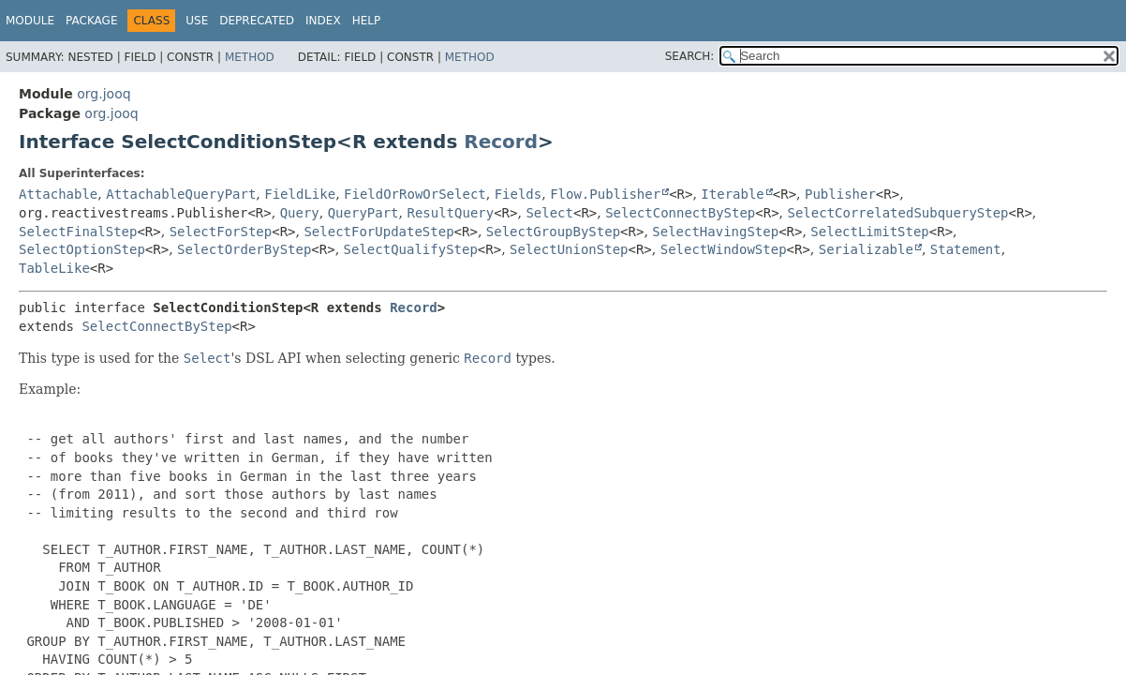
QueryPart (363, 212)
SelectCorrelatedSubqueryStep (898, 212)
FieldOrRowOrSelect (415, 194)
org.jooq (103, 93)
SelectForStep (221, 231)
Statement (965, 249)
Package (91, 20)
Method (249, 57)
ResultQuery (450, 212)
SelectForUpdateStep (378, 231)
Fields (518, 194)
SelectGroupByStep (553, 231)
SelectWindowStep (723, 249)
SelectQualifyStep (411, 249)
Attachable (58, 194)
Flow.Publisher (605, 194)
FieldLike (299, 194)
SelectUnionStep (569, 249)
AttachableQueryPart (181, 194)
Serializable (866, 249)
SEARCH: (690, 56)
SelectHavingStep (715, 231)
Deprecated (256, 20)
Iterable (732, 194)
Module (30, 20)
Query (299, 212)
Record (501, 141)
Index (323, 20)
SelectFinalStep (78, 231)
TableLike (54, 268)
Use (196, 20)
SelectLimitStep (869, 231)
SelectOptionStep (82, 249)
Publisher (840, 194)
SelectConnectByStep (680, 212)
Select (549, 212)
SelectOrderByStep (244, 249)
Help (366, 20)
